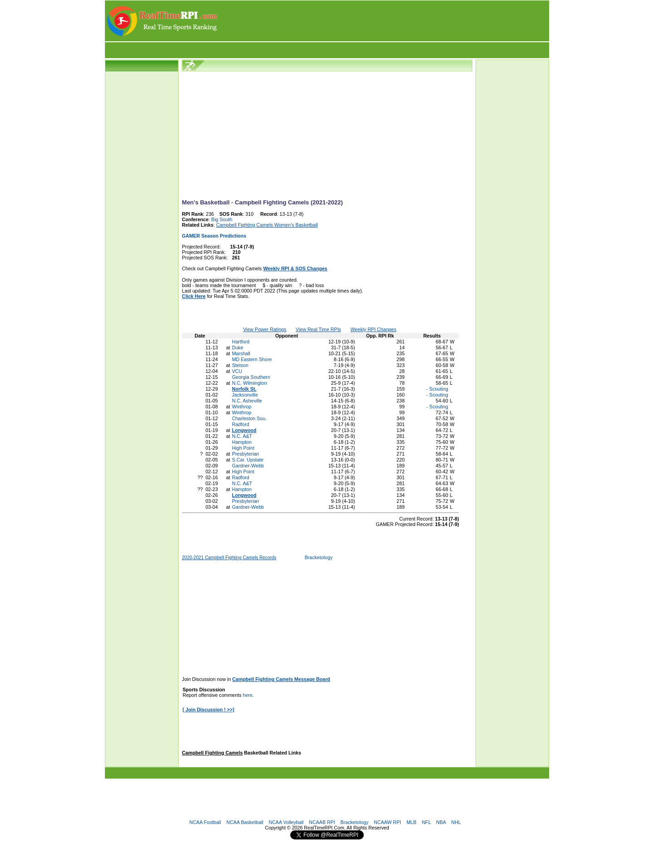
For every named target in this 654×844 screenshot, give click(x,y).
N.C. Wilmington (249, 383)
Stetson (240, 365)
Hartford (241, 341)
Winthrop (242, 406)
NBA (441, 822)
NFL (426, 822)
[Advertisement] (383, 20)
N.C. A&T (242, 436)
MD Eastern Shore (252, 359)
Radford (240, 424)
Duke (237, 347)
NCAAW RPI (387, 822)
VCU (237, 371)
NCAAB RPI (322, 822)
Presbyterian (245, 454)
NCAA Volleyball (285, 822)
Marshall (241, 353)
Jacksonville (245, 394)
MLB (411, 822)
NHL (456, 822)
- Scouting (436, 389)
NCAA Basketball (244, 822)
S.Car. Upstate (247, 459)
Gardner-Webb (248, 465)
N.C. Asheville (247, 400)
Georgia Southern (251, 377)
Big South (221, 219)
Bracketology (319, 557)
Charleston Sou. (249, 418)
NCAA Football (205, 822)
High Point (243, 448)
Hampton (242, 442)
